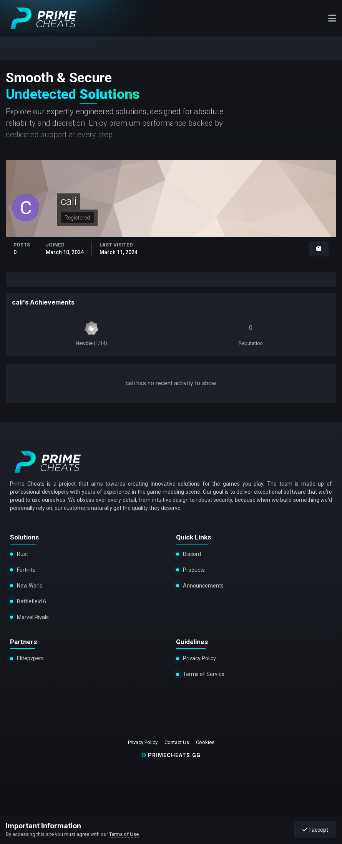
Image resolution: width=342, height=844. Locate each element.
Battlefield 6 (31, 601)
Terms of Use (124, 834)
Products (194, 570)
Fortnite (26, 570)
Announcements (203, 586)
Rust (22, 554)
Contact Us (176, 742)
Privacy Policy (199, 658)
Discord (192, 554)
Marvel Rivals (31, 617)
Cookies (205, 742)
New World (30, 586)
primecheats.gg (171, 755)
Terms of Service (203, 674)
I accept (315, 830)
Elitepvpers (30, 658)
